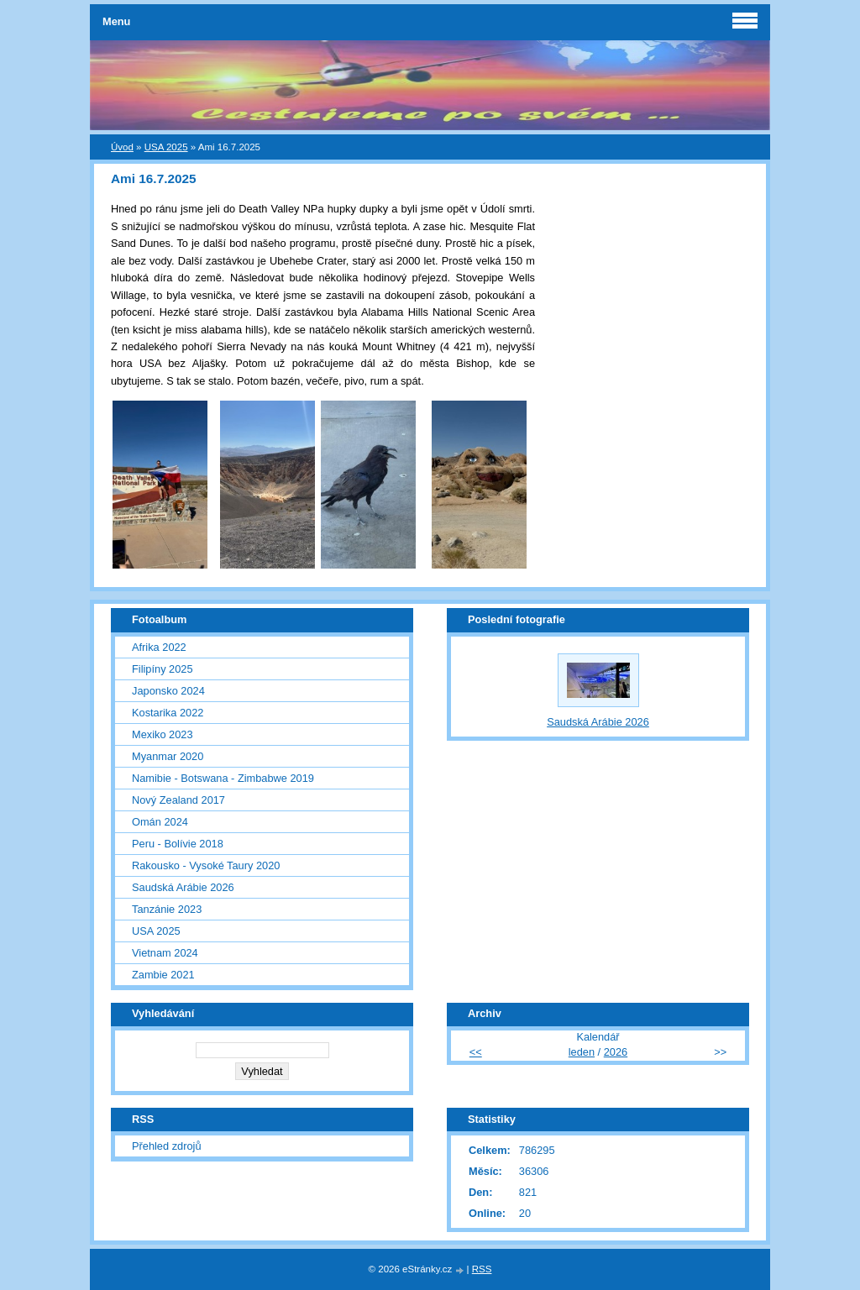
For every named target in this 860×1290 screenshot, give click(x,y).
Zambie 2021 (163, 974)
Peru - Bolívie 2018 (177, 843)
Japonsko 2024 (168, 690)
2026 (615, 1052)
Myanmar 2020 (167, 756)
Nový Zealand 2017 (178, 800)
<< (475, 1052)
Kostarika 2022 (167, 712)
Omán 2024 (160, 821)
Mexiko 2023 (162, 734)
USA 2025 (166, 147)
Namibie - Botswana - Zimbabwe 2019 (223, 778)
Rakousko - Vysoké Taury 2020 (206, 865)
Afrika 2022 (159, 647)
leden (582, 1052)
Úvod (122, 147)
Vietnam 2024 (165, 953)
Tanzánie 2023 (167, 909)
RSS (482, 1269)
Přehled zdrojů (167, 1146)
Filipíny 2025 (162, 669)
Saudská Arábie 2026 (183, 887)
